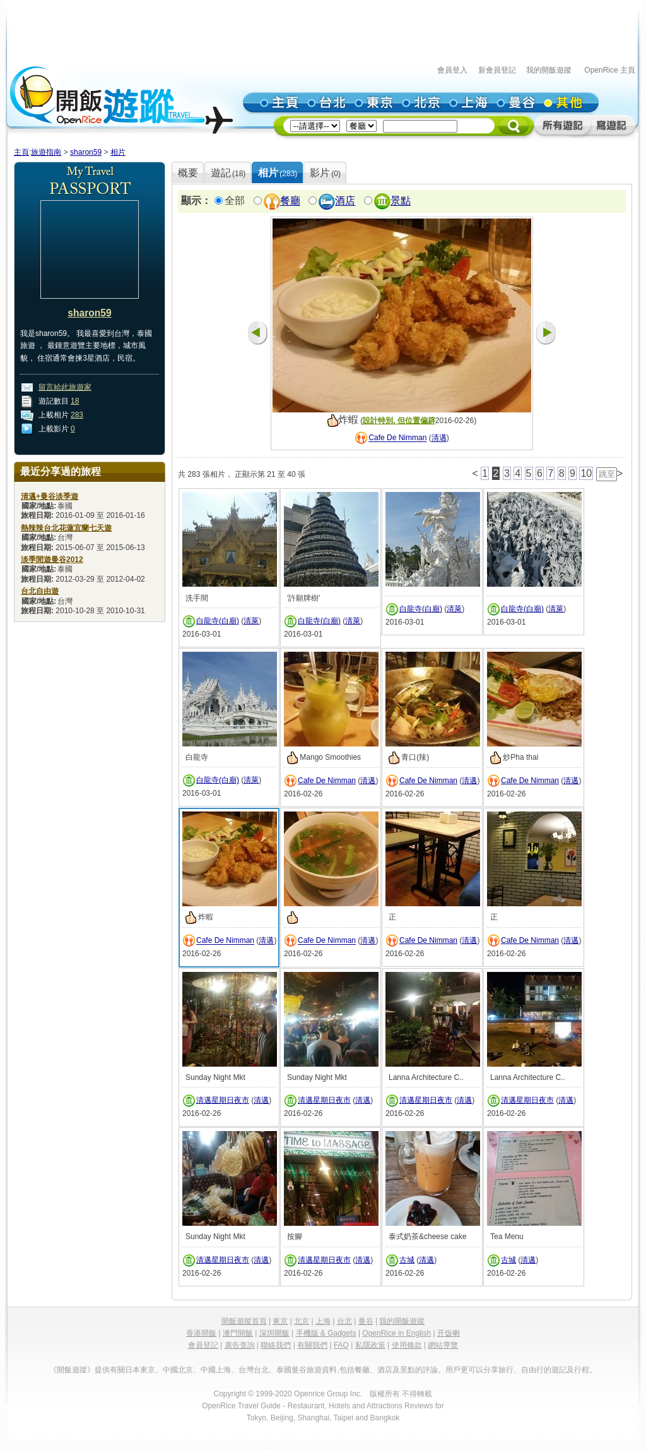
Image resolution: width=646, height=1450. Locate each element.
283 (77, 414)
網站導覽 (443, 1345)
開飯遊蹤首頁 (244, 1321)
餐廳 (290, 201)
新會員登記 (497, 70)
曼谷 (365, 1321)
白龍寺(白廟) (217, 620)
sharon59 (86, 152)
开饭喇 (448, 1333)
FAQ (341, 1345)
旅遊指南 (46, 152)
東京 (280, 1321)
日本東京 (140, 1369)
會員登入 (452, 70)
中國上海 (216, 1369)
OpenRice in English (396, 1333)
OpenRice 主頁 (609, 70)
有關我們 (312, 1345)
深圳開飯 (274, 1333)
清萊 (251, 620)
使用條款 (407, 1345)
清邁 (439, 438)
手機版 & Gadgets (326, 1333)
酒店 (345, 201)
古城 (406, 1259)
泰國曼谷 (291, 1369)
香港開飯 (201, 1333)
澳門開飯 (238, 1333)
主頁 (21, 152)
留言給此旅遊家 (64, 387)
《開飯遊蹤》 (72, 1369)
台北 (344, 1321)
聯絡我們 (276, 1345)
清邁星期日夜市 (222, 1100)
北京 (301, 1321)
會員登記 (203, 1345)
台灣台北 (253, 1369)
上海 (323, 1321)
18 (75, 401)
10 (586, 473)
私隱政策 (370, 1345)
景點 (401, 201)
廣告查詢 (240, 1345)
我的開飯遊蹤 (549, 70)
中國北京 (178, 1369)
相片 (118, 152)
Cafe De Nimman (397, 438)
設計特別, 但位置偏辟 (399, 420)
